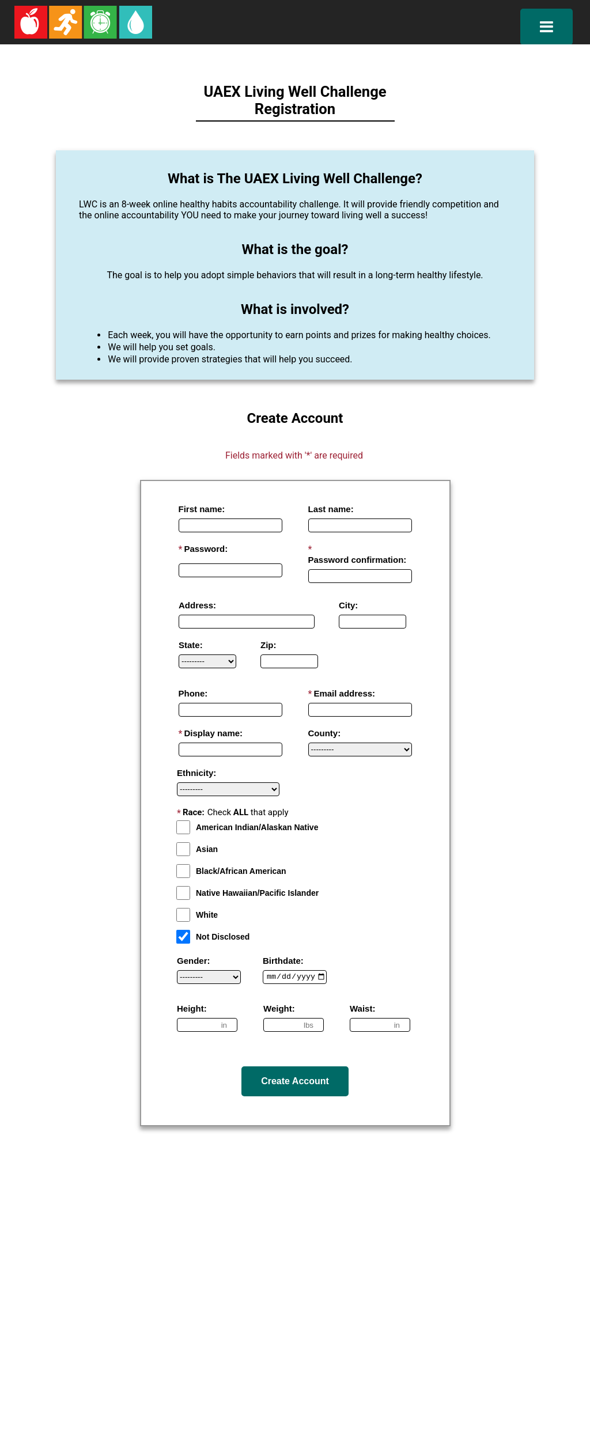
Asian (197, 849)
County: (324, 733)
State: (191, 645)
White (197, 915)
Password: (206, 549)
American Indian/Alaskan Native (247, 827)
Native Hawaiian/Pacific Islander (247, 893)
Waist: (362, 1008)
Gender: (193, 961)
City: (348, 605)
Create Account (295, 1081)
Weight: (279, 1008)
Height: (192, 1008)
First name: (202, 509)
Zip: (268, 645)
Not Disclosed (212, 937)
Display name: (213, 733)
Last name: (331, 509)
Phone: (193, 693)
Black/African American (231, 871)
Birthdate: (283, 961)
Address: (197, 605)
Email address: (344, 693)
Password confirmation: (357, 560)
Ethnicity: (196, 773)
